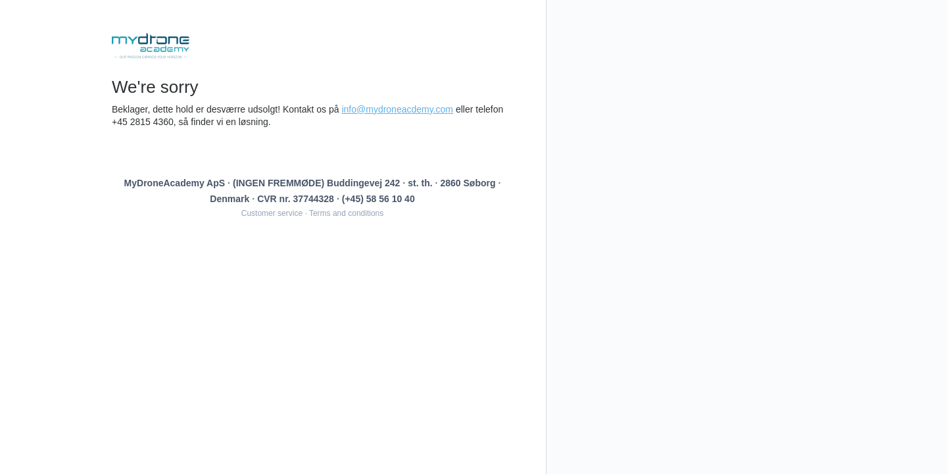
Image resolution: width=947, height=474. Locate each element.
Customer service (272, 213)
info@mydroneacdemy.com (397, 109)
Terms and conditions (346, 213)
